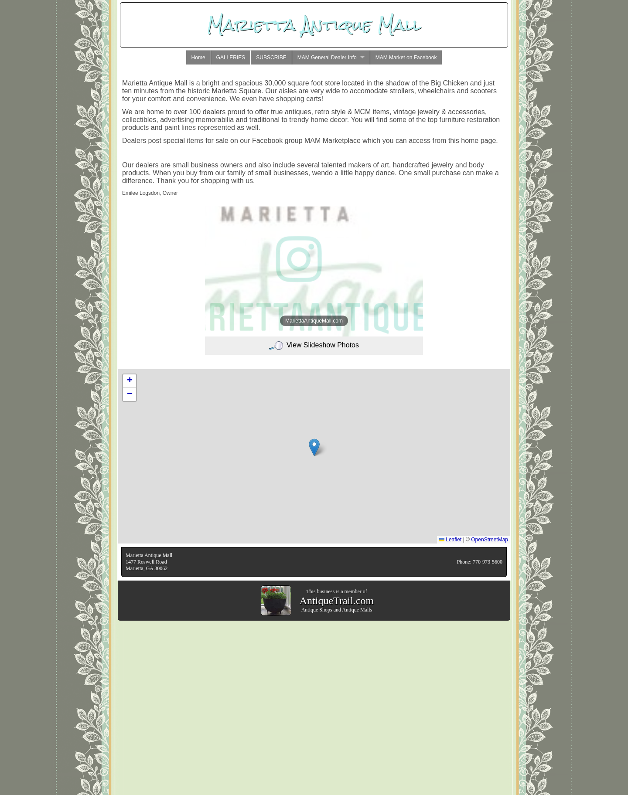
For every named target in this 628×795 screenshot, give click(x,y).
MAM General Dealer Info (327, 57)
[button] (314, 447)
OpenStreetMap (489, 540)
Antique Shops (316, 610)
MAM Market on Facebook (406, 57)
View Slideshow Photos (314, 345)
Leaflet (450, 540)
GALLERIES (231, 57)
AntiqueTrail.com (337, 600)
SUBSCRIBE (271, 57)
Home (198, 57)
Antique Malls (357, 610)
